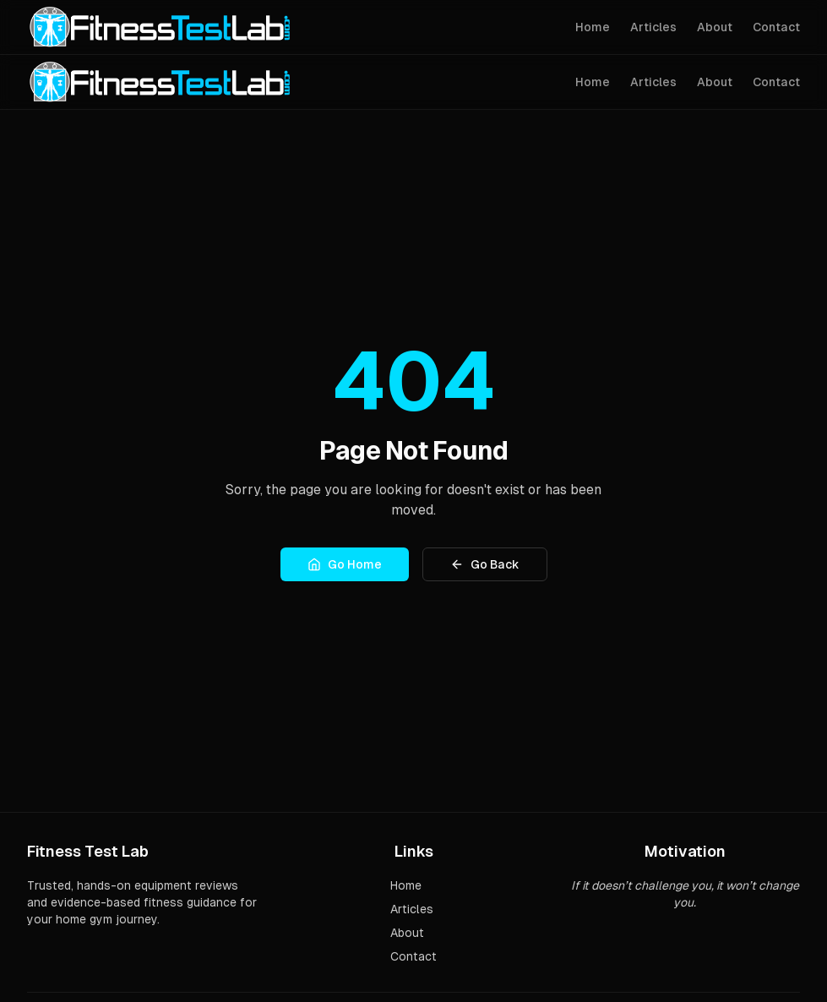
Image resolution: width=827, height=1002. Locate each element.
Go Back (485, 564)
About (714, 27)
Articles (653, 27)
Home (592, 27)
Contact (776, 27)
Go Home (344, 564)
